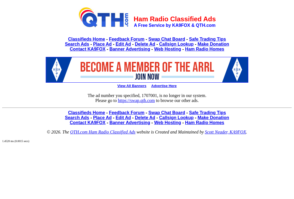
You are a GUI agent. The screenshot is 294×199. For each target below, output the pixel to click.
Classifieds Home (86, 39)
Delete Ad (145, 44)
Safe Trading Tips (207, 39)
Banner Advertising (129, 49)
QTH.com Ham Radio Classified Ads (103, 132)
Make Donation (213, 44)
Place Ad (102, 44)
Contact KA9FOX (88, 49)
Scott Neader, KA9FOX (225, 132)
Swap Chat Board (167, 39)
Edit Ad (123, 44)
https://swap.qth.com (136, 100)
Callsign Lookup (176, 44)
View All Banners (131, 86)
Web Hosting (167, 49)
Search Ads (77, 44)
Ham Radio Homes (204, 49)
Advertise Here (164, 86)
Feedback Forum (126, 39)
